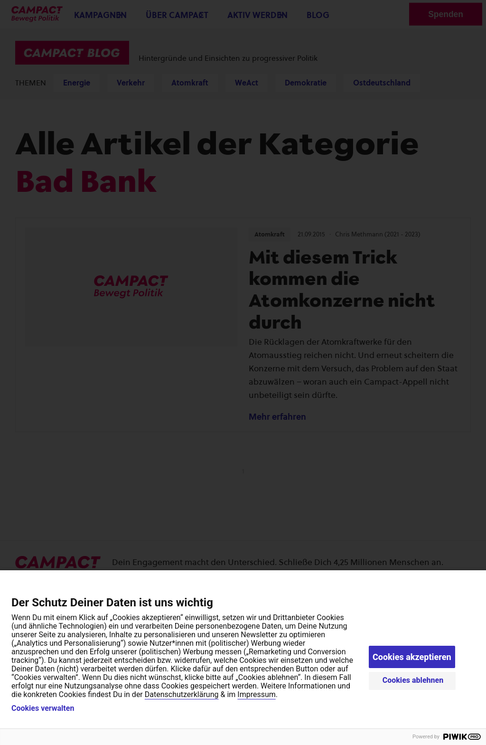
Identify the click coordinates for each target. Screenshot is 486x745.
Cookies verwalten (42, 708)
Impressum (256, 694)
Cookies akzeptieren (412, 657)
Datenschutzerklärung (182, 694)
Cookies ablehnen (413, 680)
